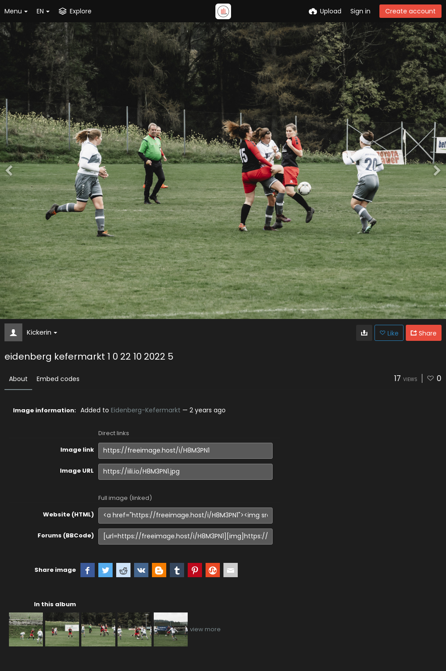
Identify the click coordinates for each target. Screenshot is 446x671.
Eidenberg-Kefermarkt (146, 410)
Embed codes (58, 378)
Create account (410, 11)
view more (205, 629)
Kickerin (42, 332)
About (18, 378)
